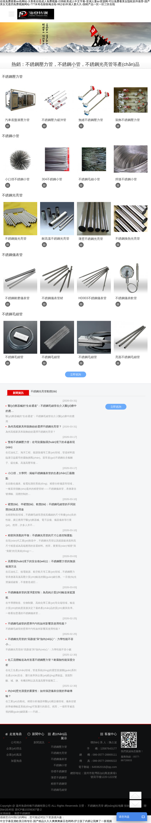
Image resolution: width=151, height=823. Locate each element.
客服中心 (108, 734)
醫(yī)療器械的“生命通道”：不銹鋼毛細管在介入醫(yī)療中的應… (41, 408)
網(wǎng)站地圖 (113, 805)
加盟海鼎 (16, 760)
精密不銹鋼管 (59, 783)
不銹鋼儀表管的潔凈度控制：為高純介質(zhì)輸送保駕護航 (40, 595)
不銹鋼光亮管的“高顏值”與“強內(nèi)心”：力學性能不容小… (39, 642)
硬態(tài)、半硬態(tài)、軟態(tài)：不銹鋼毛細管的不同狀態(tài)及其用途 (40, 507)
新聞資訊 (18, 392)
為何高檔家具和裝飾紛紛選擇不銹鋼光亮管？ (34, 426)
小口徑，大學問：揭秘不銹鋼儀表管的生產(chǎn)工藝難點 (40, 476)
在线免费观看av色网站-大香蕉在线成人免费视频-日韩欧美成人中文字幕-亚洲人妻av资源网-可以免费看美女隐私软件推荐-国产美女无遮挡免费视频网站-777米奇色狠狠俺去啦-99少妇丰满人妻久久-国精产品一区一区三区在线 (75, 3)
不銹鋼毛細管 (59, 789)
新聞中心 (35, 734)
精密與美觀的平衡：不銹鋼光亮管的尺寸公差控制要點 (39, 535)
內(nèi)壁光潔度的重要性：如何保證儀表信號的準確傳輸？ (39, 693)
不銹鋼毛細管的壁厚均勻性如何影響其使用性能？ (36, 623)
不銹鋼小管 (60, 765)
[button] (68, 47)
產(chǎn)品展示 (57, 736)
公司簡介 (16, 742)
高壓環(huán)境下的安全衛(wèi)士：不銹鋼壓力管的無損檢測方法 (40, 564)
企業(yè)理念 (14, 748)
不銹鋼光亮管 (59, 752)
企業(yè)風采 (14, 754)
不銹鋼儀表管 (59, 759)
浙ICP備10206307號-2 (28, 809)
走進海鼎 (13, 734)
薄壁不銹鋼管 (59, 777)
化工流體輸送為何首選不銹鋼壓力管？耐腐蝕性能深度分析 (40, 662)
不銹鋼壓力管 (59, 746)
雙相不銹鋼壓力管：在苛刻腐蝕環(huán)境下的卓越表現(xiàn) (40, 444)
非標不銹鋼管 (59, 771)
